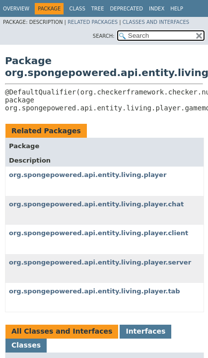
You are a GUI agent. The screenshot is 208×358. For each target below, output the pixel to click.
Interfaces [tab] (145, 331)
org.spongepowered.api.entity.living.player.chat (96, 204)
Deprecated (126, 8)
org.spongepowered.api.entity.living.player (87, 175)
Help (176, 8)
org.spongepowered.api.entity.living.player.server (100, 262)
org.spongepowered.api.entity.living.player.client (98, 233)
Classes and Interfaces (156, 22)
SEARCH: (104, 36)
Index (156, 8)
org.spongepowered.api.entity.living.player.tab (94, 291)
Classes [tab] (26, 345)
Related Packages (93, 22)
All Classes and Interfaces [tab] (61, 331)
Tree (97, 8)
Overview (16, 8)
